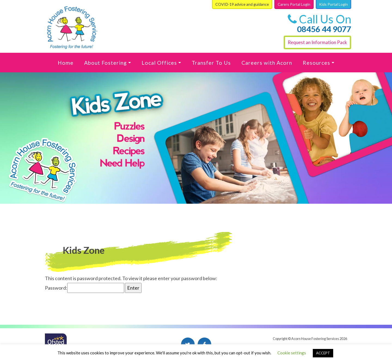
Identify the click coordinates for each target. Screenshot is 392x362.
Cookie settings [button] (291, 352)
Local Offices (159, 63)
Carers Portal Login (294, 4)
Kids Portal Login (333, 4)
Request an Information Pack (317, 42)
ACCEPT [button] (323, 353)
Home (66, 63)
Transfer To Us (211, 63)
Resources (316, 63)
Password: (84, 288)
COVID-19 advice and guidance (242, 4)
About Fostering (105, 63)
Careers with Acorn (266, 63)
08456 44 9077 (324, 29)
